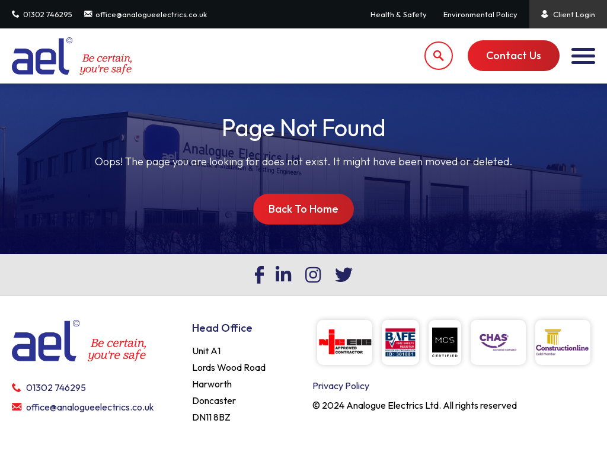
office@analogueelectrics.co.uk (145, 14)
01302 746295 (42, 14)
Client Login (568, 14)
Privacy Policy (340, 386)
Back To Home (303, 209)
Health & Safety (398, 14)
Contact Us (513, 55)
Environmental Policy (480, 14)
